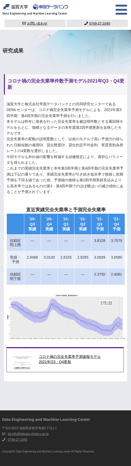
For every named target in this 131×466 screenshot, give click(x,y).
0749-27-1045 (97, 23)
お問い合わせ (34, 23)
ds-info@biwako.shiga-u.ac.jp (28, 434)
